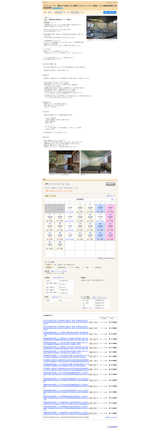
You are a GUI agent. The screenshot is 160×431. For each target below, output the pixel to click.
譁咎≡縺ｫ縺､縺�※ (112, 417)
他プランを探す (70, 211)
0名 (69, 184)
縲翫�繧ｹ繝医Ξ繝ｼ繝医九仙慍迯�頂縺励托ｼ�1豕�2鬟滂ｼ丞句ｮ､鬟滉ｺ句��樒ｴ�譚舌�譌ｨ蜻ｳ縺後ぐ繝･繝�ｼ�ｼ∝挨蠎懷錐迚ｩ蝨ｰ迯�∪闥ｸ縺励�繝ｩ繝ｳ (66, 403)
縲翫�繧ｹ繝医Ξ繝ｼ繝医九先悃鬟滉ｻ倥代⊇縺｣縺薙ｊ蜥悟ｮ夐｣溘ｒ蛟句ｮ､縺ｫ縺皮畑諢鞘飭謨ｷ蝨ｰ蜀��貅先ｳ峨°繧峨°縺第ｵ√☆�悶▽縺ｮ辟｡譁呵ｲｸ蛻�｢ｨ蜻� (65, 339)
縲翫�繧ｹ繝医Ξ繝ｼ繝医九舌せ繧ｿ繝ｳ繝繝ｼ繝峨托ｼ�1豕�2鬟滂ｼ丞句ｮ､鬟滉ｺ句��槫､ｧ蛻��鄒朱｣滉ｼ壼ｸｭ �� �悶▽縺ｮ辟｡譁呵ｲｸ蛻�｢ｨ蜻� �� (66, 356)
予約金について (58, 297)
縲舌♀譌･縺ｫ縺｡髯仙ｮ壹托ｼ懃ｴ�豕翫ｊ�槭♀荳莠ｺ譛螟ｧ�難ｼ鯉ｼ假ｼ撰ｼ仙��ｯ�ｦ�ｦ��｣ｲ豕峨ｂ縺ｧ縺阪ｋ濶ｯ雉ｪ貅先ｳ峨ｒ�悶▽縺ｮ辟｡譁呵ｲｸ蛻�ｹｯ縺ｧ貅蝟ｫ (66, 322)
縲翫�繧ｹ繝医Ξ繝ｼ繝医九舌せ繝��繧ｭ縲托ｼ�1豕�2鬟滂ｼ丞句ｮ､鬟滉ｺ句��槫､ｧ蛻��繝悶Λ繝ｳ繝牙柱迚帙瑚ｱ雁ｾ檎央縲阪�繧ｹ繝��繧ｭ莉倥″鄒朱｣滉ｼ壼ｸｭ (66, 398)
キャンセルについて (100, 297)
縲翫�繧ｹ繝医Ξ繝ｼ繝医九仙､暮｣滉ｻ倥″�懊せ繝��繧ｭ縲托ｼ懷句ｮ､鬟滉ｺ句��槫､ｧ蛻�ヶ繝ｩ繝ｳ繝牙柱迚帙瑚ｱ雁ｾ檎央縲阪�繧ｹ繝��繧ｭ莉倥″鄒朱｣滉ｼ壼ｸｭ (66, 374)
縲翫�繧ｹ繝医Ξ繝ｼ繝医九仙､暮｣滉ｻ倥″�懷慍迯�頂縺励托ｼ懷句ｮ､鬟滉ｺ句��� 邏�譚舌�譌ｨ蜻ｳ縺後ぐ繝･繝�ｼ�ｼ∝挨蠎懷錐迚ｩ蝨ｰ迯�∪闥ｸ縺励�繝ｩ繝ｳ (66, 380)
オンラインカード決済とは (60, 271)
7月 (112, 199)
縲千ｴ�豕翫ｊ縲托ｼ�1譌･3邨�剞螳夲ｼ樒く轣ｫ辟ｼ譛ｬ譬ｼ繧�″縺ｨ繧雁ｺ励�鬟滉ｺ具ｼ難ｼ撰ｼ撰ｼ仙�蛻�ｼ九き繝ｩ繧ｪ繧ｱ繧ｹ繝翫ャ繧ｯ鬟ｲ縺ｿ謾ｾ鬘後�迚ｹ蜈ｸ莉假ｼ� (66, 360)
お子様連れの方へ (60, 277)
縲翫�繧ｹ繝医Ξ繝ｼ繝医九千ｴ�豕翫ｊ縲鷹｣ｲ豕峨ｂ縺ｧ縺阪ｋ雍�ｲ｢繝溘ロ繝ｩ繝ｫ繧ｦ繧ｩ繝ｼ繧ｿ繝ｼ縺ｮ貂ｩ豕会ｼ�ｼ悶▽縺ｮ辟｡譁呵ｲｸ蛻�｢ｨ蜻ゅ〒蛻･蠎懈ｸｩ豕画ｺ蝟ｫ (66, 334)
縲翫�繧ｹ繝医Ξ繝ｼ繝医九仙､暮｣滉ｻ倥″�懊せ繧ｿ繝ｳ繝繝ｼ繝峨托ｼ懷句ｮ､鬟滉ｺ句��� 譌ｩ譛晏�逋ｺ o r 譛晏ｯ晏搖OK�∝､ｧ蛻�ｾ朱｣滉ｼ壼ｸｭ (65, 343)
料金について (112, 195)
